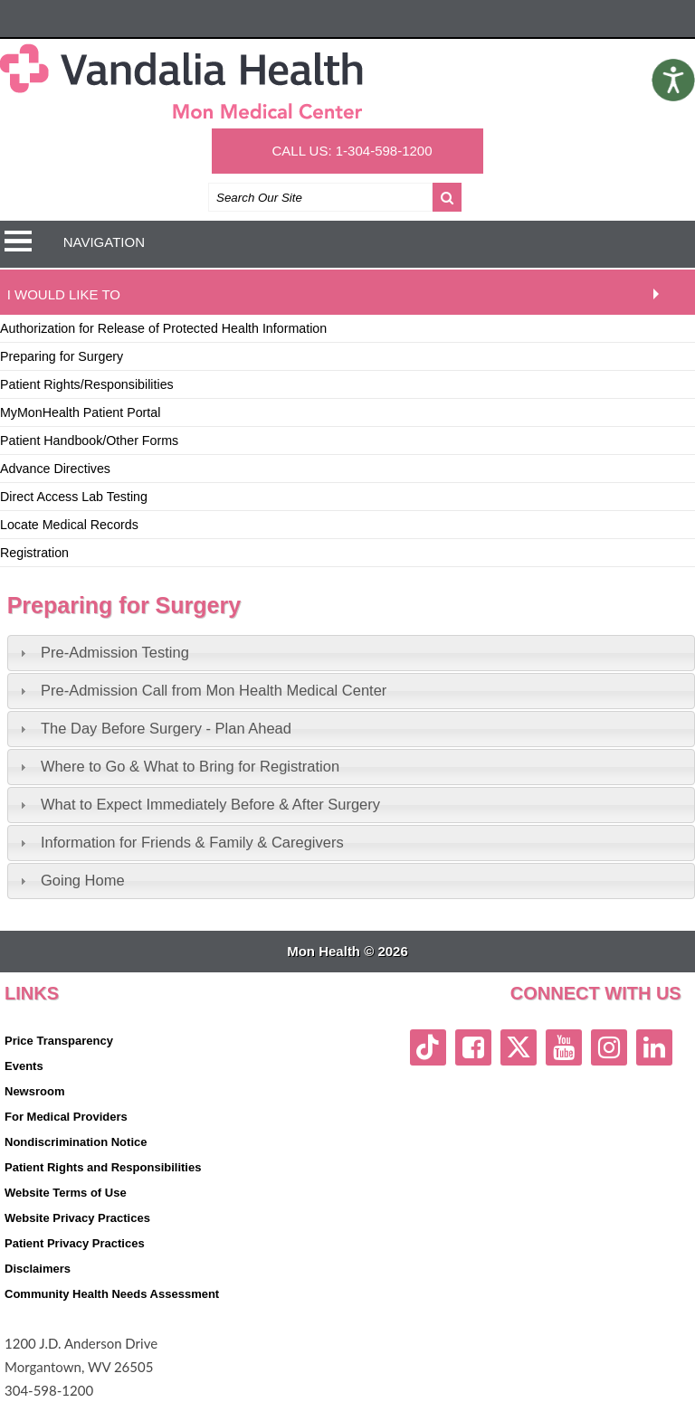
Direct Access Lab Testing (74, 496)
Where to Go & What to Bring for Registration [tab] (177, 766)
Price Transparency (59, 1040)
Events (24, 1066)
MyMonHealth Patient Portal (80, 412)
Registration (34, 552)
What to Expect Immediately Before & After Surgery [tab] (197, 804)
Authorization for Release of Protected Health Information (163, 328)
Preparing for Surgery (61, 356)
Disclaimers (38, 1268)
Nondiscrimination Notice (76, 1142)
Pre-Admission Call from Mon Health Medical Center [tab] (200, 690)
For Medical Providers (66, 1116)
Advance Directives (55, 468)
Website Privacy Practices (77, 1218)
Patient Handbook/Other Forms (89, 440)
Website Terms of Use (66, 1192)
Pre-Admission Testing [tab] (102, 652)
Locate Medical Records (69, 524)
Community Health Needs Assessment (112, 1294)
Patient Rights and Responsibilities (103, 1167)
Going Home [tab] (70, 880)
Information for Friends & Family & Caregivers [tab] (179, 842)
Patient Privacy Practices (75, 1243)
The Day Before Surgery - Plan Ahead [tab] (153, 728)
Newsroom (34, 1091)
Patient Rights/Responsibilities (87, 384)
